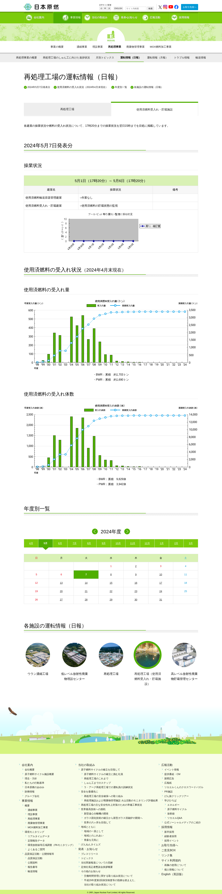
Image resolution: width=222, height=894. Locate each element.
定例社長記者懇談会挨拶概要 (97, 865)
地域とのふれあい (94, 834)
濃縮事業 (82, 45)
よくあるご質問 (36, 848)
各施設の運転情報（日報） (148, 85)
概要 (27, 804)
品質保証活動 (35, 857)
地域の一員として (94, 830)
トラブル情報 (182, 56)
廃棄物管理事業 (135, 45)
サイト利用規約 (171, 859)
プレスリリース (89, 852)
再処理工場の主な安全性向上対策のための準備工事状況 (111, 803)
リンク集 (167, 854)
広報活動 (155, 16)
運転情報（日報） (130, 56)
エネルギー (173, 803)
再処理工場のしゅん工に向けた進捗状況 (66, 56)
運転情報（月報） (157, 56)
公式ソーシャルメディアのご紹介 (182, 821)
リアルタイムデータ (39, 835)
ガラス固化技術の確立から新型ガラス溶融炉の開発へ (113, 816)
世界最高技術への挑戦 (93, 808)
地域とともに (88, 825)
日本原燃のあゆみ (34, 786)
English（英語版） (172, 872)
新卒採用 (169, 830)
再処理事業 (114, 45)
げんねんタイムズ (91, 843)
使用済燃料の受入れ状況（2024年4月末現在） (82, 85)
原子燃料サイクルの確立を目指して (100, 768)
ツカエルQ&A (174, 816)
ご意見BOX (168, 849)
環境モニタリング (34, 830)
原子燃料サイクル (177, 808)
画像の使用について (175, 863)
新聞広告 (169, 777)
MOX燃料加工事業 (160, 45)
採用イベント (171, 839)
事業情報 (68, 16)
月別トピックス (105, 56)
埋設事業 (97, 45)
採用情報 (184, 16)
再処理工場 (67, 107)
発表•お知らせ (129, 16)
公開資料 (32, 861)
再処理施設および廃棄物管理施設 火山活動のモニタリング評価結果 (121, 799)
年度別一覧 (121, 85)
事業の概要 (57, 45)
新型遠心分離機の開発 (96, 812)
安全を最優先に (89, 790)
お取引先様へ (189, 7)
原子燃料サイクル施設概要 (39, 772)
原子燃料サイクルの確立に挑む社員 (103, 772)
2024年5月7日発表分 (38, 85)
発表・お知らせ (88, 847)
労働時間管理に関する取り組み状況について (108, 874)
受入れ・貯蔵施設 (154, 108)
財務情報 (30, 790)
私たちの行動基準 (34, 781)
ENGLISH (118, 8)
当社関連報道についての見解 (97, 861)
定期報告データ (36, 839)
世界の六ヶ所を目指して (97, 821)
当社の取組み (100, 16)
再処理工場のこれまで (96, 777)
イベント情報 (171, 768)
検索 (150, 8)
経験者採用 (170, 835)
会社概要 (30, 768)
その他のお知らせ (91, 870)
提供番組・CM (172, 772)
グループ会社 (32, 794)
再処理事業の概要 (26, 56)
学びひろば (170, 799)
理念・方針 (31, 777)
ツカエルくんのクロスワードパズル (183, 786)
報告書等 (32, 865)
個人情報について (174, 868)
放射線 (171, 812)
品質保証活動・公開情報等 (39, 852)
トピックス (87, 857)
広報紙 (168, 781)
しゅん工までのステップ (97, 781)
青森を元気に (91, 838)
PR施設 (168, 790)
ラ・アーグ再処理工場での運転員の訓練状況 (108, 786)
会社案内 (39, 16)
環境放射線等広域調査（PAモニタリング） (51, 843)
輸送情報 (201, 56)
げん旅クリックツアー (176, 794)
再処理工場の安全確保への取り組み (103, 794)
